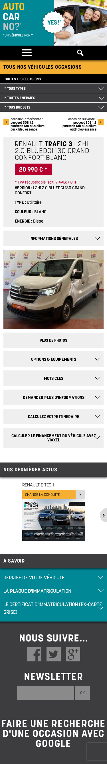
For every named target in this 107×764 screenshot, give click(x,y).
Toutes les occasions (22, 79)
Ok (82, 692)
